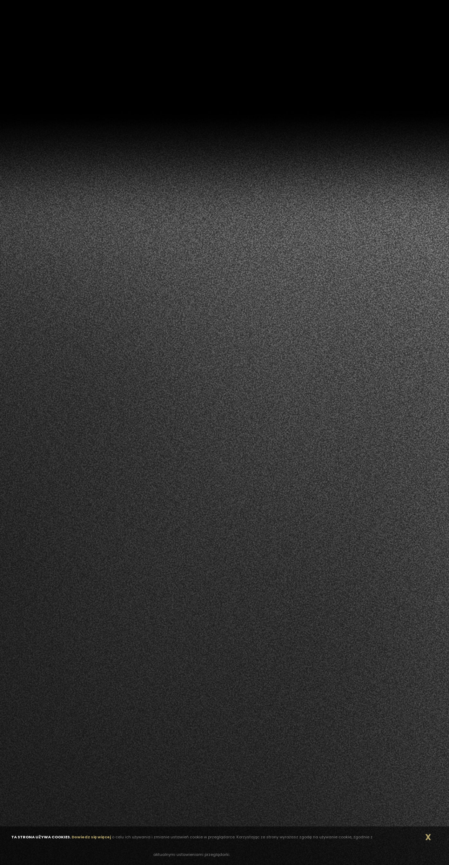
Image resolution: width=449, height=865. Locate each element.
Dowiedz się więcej (91, 837)
